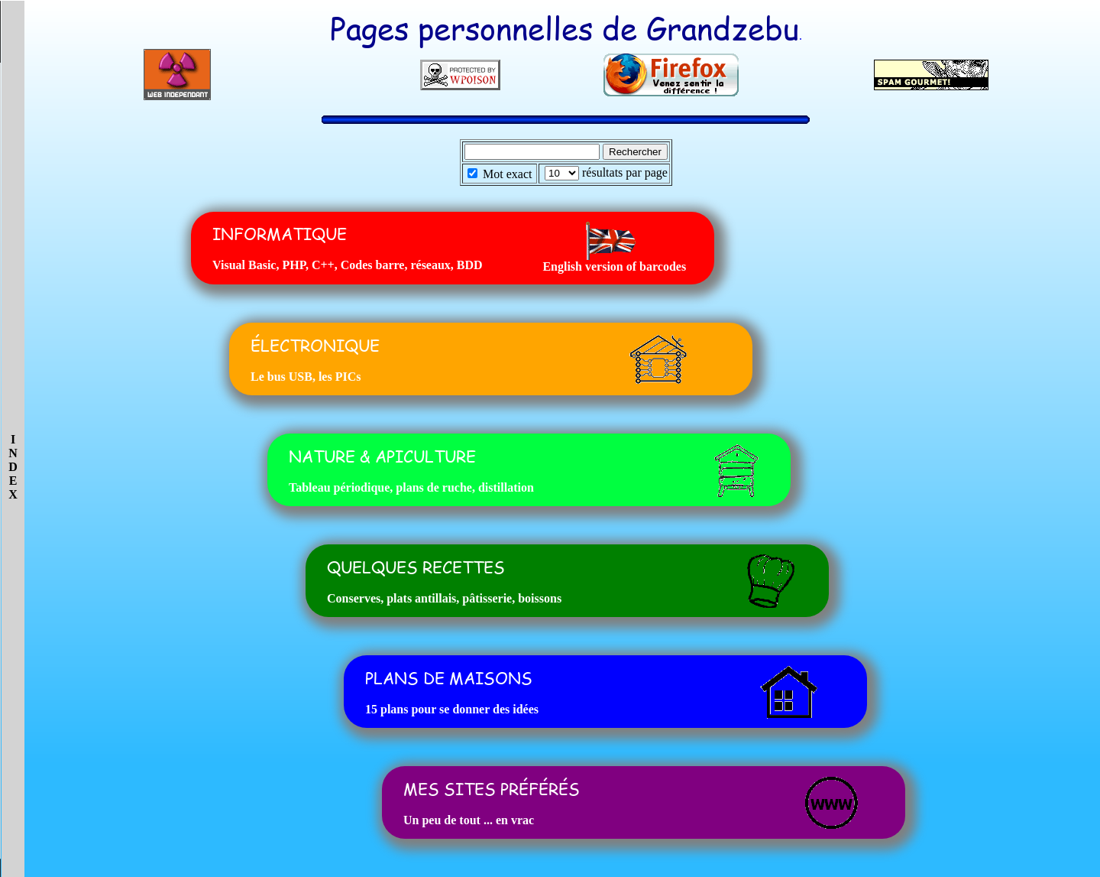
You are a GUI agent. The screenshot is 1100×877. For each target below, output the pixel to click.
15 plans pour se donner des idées (452, 709)
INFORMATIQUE (279, 233)
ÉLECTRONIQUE (315, 345)
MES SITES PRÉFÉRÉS (491, 789)
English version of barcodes (614, 266)
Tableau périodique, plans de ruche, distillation (411, 487)
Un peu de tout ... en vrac (468, 820)
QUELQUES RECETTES (416, 567)
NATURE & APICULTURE (382, 456)
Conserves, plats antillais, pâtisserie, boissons (444, 598)
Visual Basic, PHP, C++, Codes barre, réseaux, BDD (347, 264)
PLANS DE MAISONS (448, 678)
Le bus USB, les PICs (306, 376)
